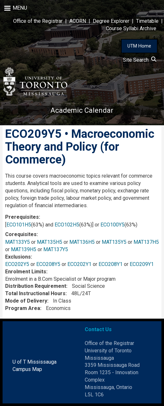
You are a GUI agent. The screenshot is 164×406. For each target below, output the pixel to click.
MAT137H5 (146, 242)
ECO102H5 (67, 225)
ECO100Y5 (112, 225)
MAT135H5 (49, 242)
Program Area (22, 308)
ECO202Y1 (79, 264)
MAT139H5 (23, 249)
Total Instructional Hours (35, 293)
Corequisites (21, 234)
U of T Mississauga (34, 362)
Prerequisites (22, 217)
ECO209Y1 (142, 264)
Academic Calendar (81, 110)
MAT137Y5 (55, 249)
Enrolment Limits (25, 272)
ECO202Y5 (17, 264)
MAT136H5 (82, 242)
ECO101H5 (18, 225)
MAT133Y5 (17, 242)
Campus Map (27, 369)
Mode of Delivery (26, 301)
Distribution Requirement (35, 286)
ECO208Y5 (48, 264)
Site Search (139, 60)
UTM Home (139, 46)
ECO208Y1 (111, 264)
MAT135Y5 (114, 242)
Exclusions (18, 257)
